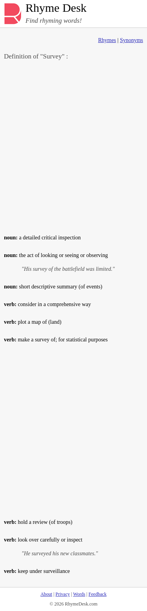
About (46, 594)
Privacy (63, 594)
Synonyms (131, 40)
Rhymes (107, 40)
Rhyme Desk (56, 8)
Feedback (98, 594)
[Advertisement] (73, 146)
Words (79, 594)
